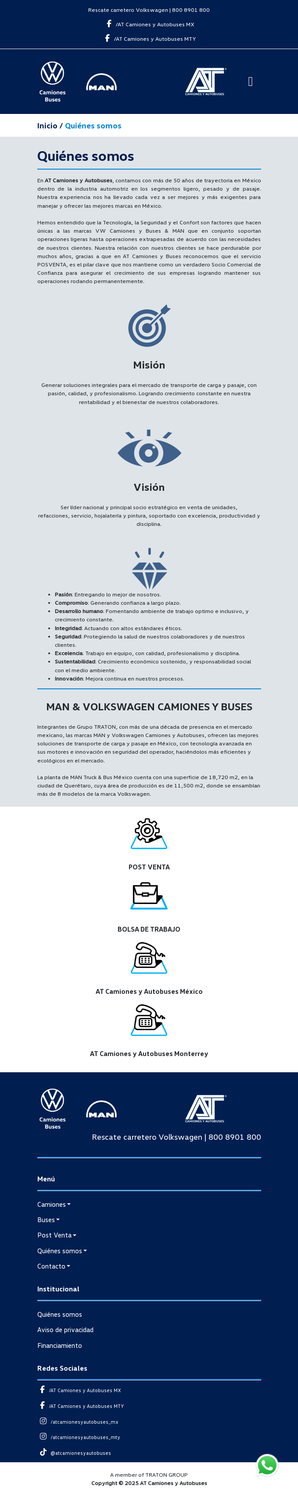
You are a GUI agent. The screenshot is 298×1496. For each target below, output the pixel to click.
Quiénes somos (59, 1251)
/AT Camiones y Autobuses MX (149, 24)
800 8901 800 (191, 9)
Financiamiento (59, 1345)
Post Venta (54, 1235)
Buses (46, 1219)
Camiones (51, 1204)
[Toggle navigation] (250, 81)
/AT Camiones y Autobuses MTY (149, 38)
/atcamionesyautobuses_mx (78, 1422)
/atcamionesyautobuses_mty (79, 1437)
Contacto (51, 1266)
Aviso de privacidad (65, 1329)
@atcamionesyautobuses (74, 1453)
